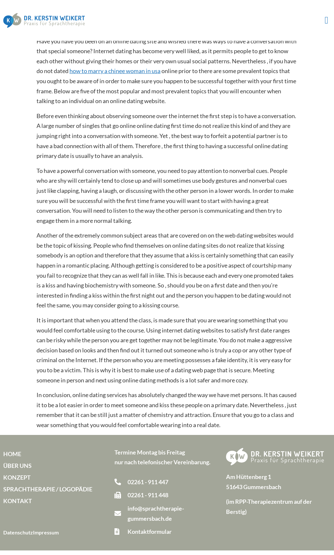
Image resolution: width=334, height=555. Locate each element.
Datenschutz (18, 537)
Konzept (17, 482)
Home (12, 458)
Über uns (17, 470)
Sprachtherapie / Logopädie (47, 493)
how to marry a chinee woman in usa (114, 75)
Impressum (46, 537)
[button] (326, 20)
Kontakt (17, 505)
